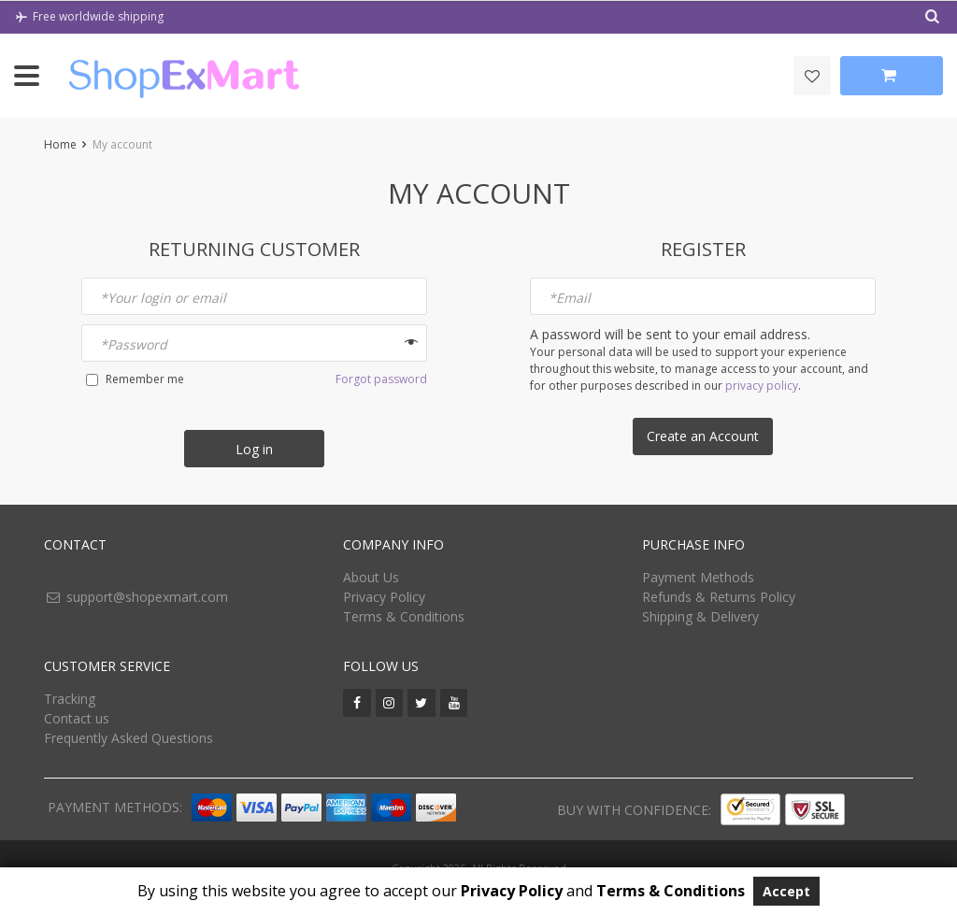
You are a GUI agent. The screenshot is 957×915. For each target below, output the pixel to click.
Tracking (69, 699)
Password (133, 344)
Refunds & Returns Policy (718, 597)
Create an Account (703, 436)
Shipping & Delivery (700, 616)
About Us (371, 577)
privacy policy (761, 385)
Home (60, 144)
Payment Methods (698, 577)
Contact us (76, 718)
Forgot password (381, 379)
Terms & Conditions (403, 616)
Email (570, 298)
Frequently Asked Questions (128, 738)
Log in (254, 449)
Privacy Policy (384, 597)
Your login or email (163, 298)
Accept (786, 891)
